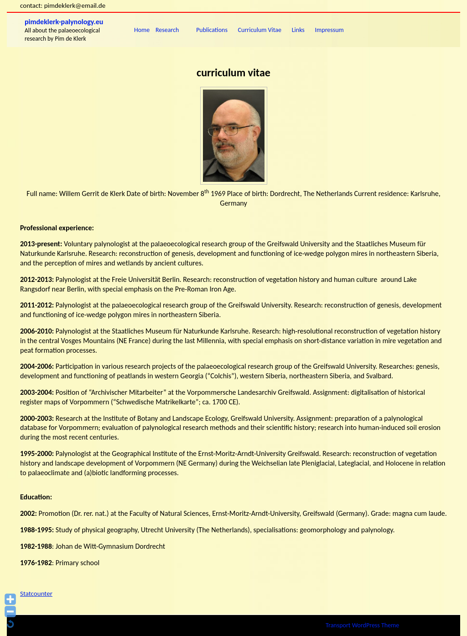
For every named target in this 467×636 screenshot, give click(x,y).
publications (212, 30)
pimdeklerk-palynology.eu (64, 21)
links (298, 30)
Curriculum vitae (259, 30)
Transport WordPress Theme (362, 625)
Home (142, 30)
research (167, 30)
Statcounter (36, 593)
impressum (329, 30)
